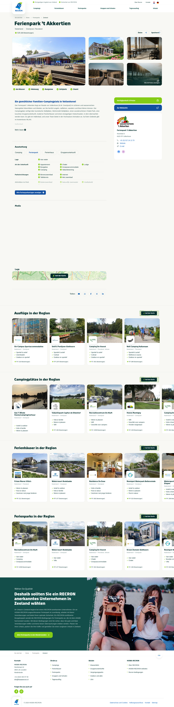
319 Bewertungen (24, 361)
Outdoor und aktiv (96, 676)
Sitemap (154, 702)
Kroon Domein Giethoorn (137, 550)
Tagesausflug (134, 8)
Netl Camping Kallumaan (137, 346)
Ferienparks (82, 8)
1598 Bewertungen (99, 430)
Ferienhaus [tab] (49, 152)
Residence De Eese (97, 481)
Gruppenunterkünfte (97, 669)
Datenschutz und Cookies (119, 702)
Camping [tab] (18, 152)
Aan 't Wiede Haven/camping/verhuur (25, 414)
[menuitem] (37, 8)
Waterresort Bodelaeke (62, 481)
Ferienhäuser (59, 8)
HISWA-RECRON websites (138, 669)
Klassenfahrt (94, 665)
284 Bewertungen (136, 567)
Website (122, 143)
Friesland (26, 484)
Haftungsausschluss (136, 702)
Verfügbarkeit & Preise (138, 100)
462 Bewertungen (62, 430)
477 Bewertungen (62, 498)
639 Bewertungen (27, 33)
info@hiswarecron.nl (21, 679)
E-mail (122, 146)
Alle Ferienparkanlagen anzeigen (30, 193)
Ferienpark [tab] (33, 152)
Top (159, 655)
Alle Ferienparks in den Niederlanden (33, 635)
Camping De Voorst (97, 346)
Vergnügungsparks (96, 672)
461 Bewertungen (99, 361)
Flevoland (101, 349)
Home (27, 17)
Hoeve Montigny (134, 413)
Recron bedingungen (136, 672)
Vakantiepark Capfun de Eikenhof (66, 413)
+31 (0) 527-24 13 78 (127, 140)
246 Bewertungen (136, 430)
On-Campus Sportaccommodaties (28, 346)
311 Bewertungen (24, 498)
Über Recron (138, 2)
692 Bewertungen (99, 498)
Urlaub (155, 8)
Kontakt (148, 2)
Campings (36, 8)
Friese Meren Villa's (22, 481)
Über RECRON (134, 665)
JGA (91, 679)
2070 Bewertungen (62, 361)
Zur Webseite (138, 108)
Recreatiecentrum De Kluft (100, 413)
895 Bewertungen (136, 361)
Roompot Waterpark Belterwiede (141, 481)
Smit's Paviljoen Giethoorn (63, 346)
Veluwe (107, 349)
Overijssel (26, 349)
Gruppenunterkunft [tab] (68, 152)
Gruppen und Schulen (107, 8)
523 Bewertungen (136, 498)
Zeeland (45, 17)
